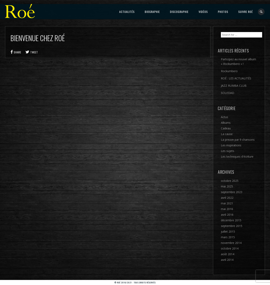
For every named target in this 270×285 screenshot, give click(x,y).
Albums (226, 123)
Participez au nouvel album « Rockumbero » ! (238, 61)
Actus (224, 117)
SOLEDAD (227, 93)
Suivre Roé (245, 11)
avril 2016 (227, 214)
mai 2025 (227, 186)
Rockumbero (229, 71)
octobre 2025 (229, 181)
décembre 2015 (231, 220)
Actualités (127, 11)
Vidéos (203, 11)
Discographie (179, 11)
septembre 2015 (231, 226)
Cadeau (226, 128)
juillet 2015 (228, 231)
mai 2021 (227, 203)
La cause (227, 134)
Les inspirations (231, 145)
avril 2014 (227, 260)
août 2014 (227, 254)
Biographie (152, 11)
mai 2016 (227, 209)
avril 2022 (227, 198)
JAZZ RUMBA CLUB (234, 85)
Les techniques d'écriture (237, 156)
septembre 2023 (231, 192)
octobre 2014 (229, 248)
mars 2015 (228, 237)
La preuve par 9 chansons (238, 139)
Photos (223, 11)
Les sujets (227, 151)
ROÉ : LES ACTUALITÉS (236, 78)
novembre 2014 (231, 243)
